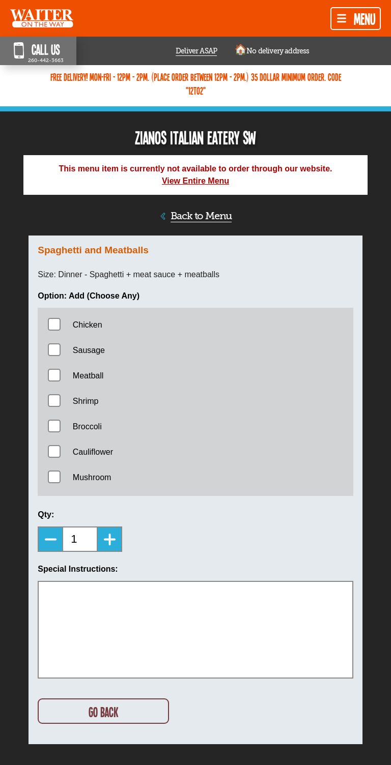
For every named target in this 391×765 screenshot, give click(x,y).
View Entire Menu (195, 180)
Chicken (87, 324)
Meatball (88, 375)
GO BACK (103, 712)
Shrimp (86, 401)
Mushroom (92, 477)
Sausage (89, 350)
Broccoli (87, 426)
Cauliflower (93, 452)
